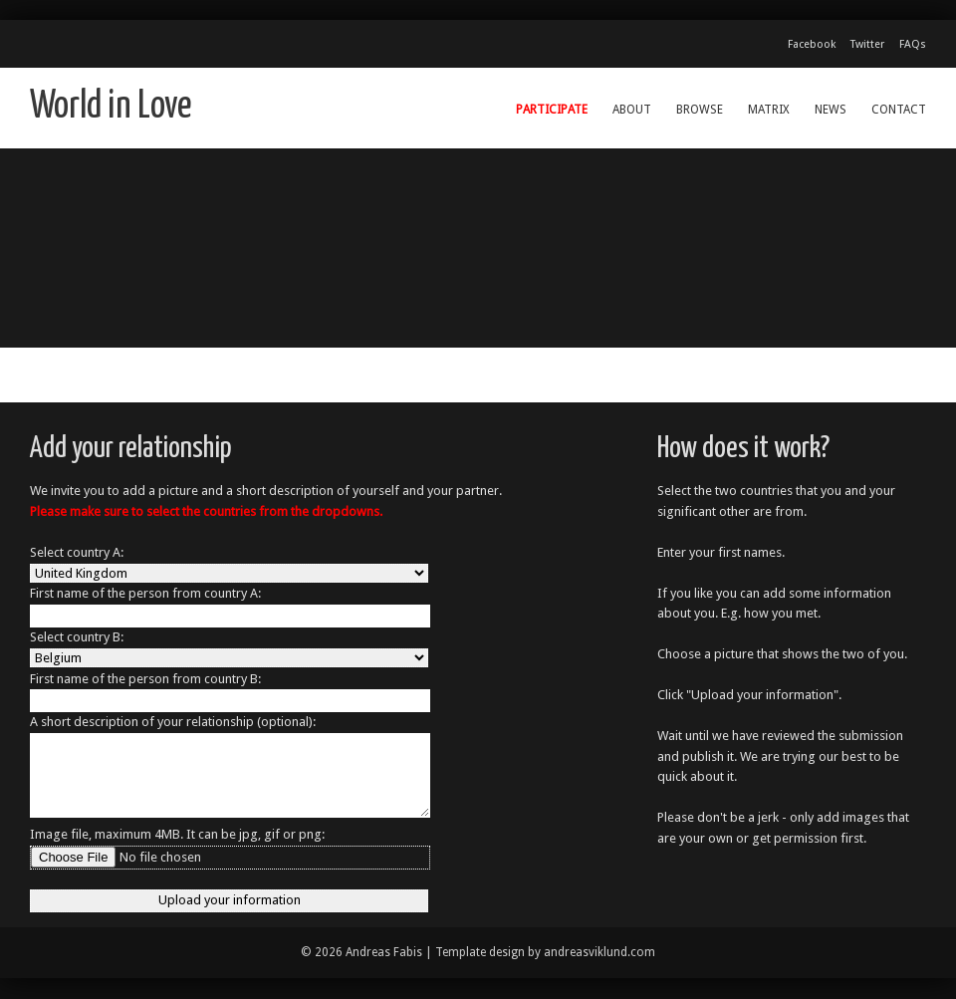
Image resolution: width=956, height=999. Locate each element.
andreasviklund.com (599, 952)
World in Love (111, 107)
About (631, 110)
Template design (480, 952)
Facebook (812, 44)
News (830, 110)
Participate (552, 110)
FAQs (912, 44)
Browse (699, 110)
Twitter (867, 44)
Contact (898, 110)
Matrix (769, 110)
